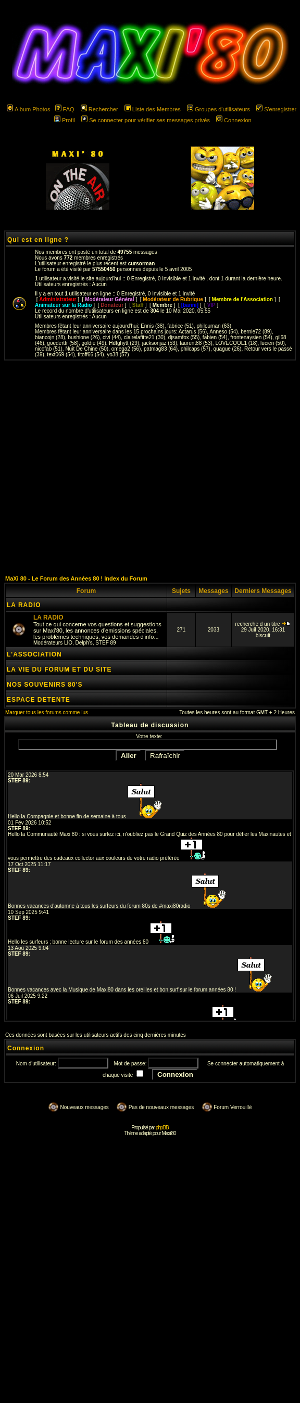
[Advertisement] (97, 467)
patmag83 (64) (161, 349)
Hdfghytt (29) (124, 343)
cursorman (141, 263)
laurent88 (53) (196, 343)
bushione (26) (83, 337)
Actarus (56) (193, 331)
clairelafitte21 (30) (144, 337)
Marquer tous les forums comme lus (46, 712)
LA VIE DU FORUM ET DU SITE (59, 669)
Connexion (234, 120)
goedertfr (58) (63, 343)
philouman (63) (213, 326)
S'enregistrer (276, 109)
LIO (68, 643)
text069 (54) (60, 354)
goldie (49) (94, 343)
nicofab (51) (49, 349)
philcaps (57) (195, 349)
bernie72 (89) (256, 331)
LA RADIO (24, 605)
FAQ (64, 109)
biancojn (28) (50, 337)
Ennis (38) (153, 326)
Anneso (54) (223, 331)
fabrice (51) (180, 326)
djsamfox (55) (184, 337)
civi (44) (112, 337)
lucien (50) (272, 343)
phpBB (162, 1127)
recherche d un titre (263, 624)
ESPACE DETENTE (38, 699)
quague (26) (227, 349)
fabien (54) (215, 337)
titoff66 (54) (91, 354)
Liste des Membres (152, 109)
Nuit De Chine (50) (86, 349)
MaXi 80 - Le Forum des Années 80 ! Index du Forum (76, 578)
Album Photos (28, 109)
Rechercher (99, 109)
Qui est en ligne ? (38, 239)
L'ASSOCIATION (34, 654)
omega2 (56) (126, 349)
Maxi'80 (168, 1133)
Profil (64, 120)
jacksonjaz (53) (159, 343)
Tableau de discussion (150, 725)
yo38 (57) (118, 354)
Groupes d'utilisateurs (218, 109)
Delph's (84, 643)
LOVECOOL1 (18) (236, 343)
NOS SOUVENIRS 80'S (45, 684)
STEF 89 (105, 643)
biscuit (263, 635)
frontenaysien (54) (251, 337)
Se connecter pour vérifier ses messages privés (145, 120)
